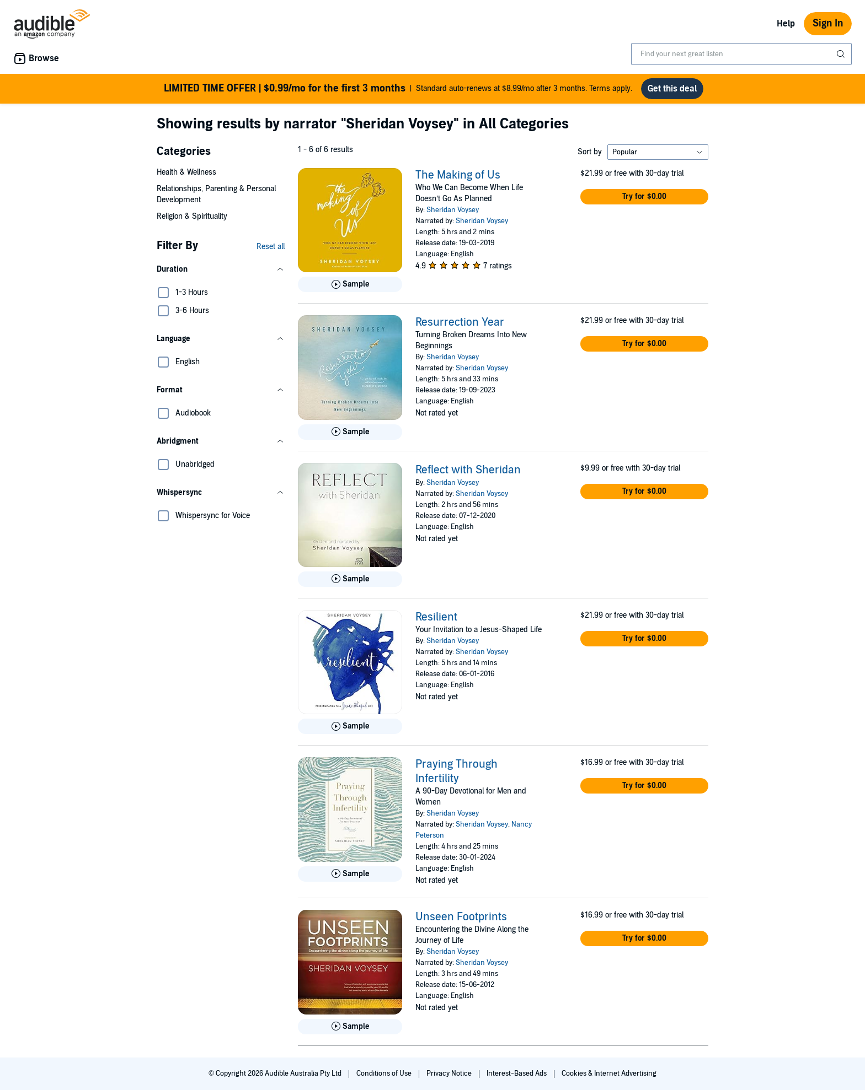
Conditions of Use (384, 1073)
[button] (221, 269)
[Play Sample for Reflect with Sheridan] (350, 579)
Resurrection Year (459, 322)
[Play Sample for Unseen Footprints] (350, 1026)
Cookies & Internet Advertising (609, 1073)
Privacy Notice (449, 1073)
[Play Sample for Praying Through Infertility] (350, 874)
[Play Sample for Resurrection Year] (350, 432)
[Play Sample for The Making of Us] (350, 284)
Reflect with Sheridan (468, 470)
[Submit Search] (842, 54)
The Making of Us (457, 175)
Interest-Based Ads (517, 1073)
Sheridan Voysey (452, 210)
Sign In (828, 23)
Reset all (271, 246)
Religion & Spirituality (192, 216)
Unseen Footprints (461, 917)
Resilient (436, 617)
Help (786, 23)
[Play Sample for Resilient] (350, 726)
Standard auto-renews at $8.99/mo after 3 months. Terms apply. (398, 89)
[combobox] (741, 54)
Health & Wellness (186, 172)
